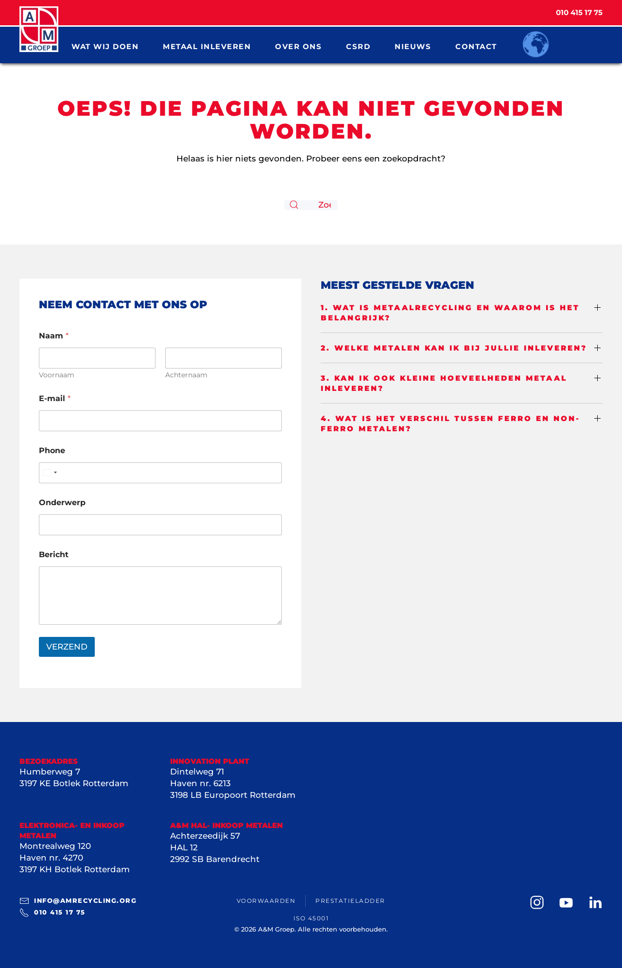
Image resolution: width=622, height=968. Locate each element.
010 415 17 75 (52, 912)
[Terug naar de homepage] (38, 29)
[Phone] (160, 472)
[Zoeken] (311, 205)
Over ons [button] (298, 46)
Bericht (54, 554)
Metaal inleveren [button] (207, 46)
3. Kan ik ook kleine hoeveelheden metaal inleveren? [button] (444, 383)
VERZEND (66, 646)
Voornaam (56, 375)
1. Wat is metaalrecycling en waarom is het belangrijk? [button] (450, 312)
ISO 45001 (311, 918)
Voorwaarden (266, 900)
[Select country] (49, 472)
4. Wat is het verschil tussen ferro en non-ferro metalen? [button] (450, 423)
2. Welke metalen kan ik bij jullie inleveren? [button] (454, 347)
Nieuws (413, 46)
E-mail (54, 398)
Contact (476, 46)
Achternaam (186, 375)
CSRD (358, 46)
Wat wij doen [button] (104, 46)
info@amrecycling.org (78, 901)
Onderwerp (62, 502)
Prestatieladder (350, 900)
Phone (52, 450)
